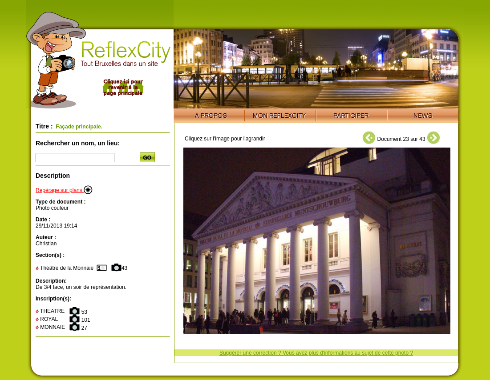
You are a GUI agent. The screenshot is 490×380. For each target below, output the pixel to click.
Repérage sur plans (64, 190)
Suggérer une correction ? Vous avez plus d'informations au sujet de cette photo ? (316, 353)
